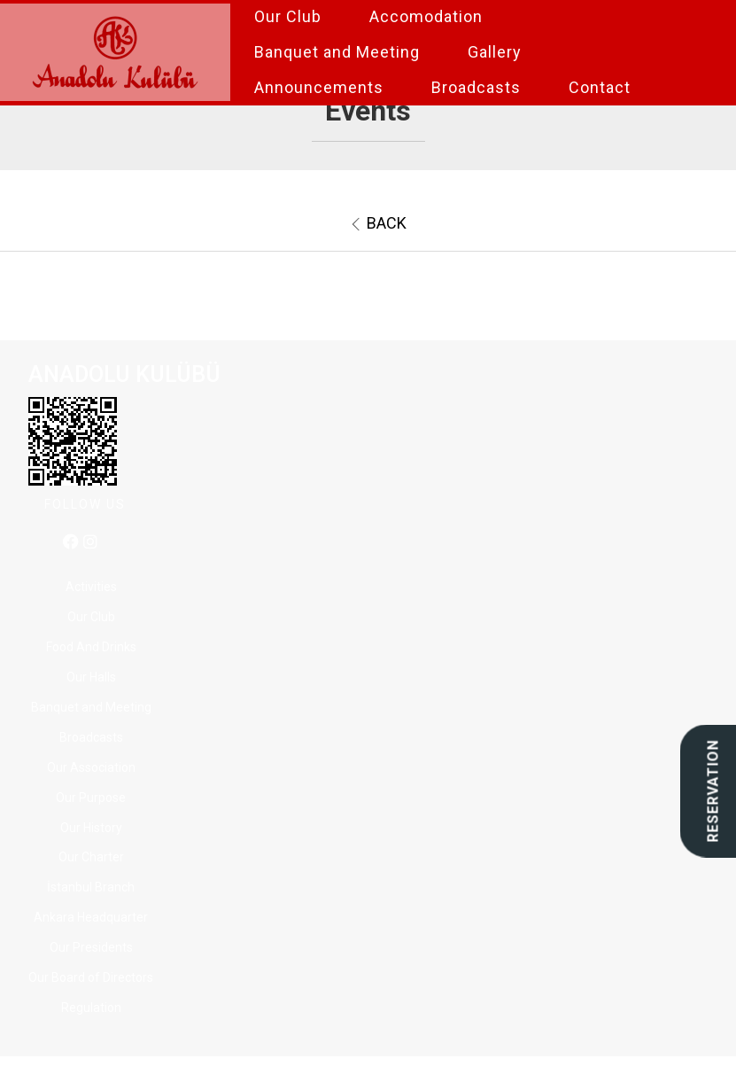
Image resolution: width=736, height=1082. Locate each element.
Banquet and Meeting (337, 52)
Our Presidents (91, 947)
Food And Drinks (91, 647)
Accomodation (426, 16)
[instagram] (90, 543)
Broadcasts (476, 87)
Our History (91, 828)
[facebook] (71, 543)
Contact (600, 87)
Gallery (495, 52)
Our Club (288, 16)
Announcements (318, 87)
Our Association (91, 767)
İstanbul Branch (91, 887)
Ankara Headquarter (91, 917)
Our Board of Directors (90, 977)
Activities (91, 587)
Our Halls (91, 677)
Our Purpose (91, 797)
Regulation (91, 1007)
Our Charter (91, 857)
